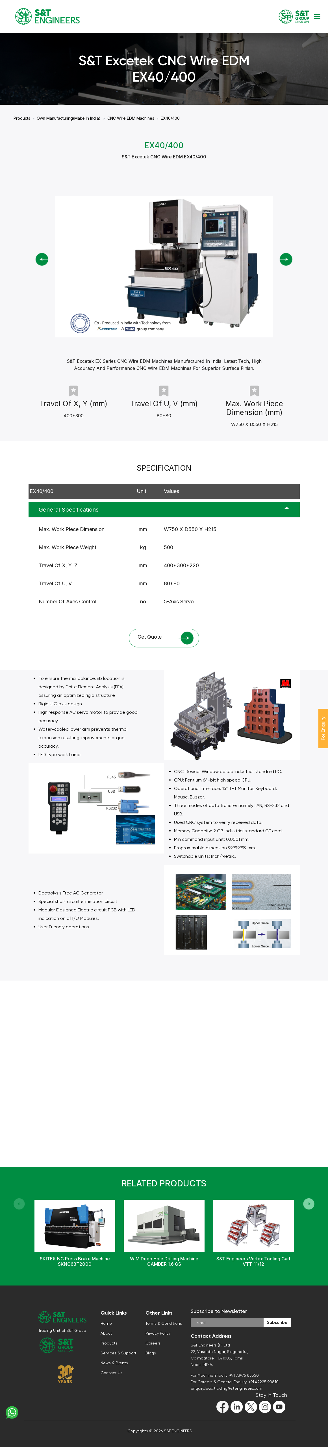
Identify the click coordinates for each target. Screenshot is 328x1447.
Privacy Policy (158, 1333)
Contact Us (111, 1372)
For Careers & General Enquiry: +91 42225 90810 (235, 1382)
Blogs (150, 1353)
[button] (307, 1204)
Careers (152, 1343)
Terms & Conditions (163, 1323)
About (106, 1333)
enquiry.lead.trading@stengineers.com (226, 1388)
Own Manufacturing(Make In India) (69, 118)
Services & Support (118, 1353)
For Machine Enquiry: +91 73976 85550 (225, 1375)
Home (106, 1323)
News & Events (114, 1363)
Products (22, 118)
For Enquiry (323, 728)
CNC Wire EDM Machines (130, 118)
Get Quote (166, 638)
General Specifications (69, 509)
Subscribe (277, 1322)
